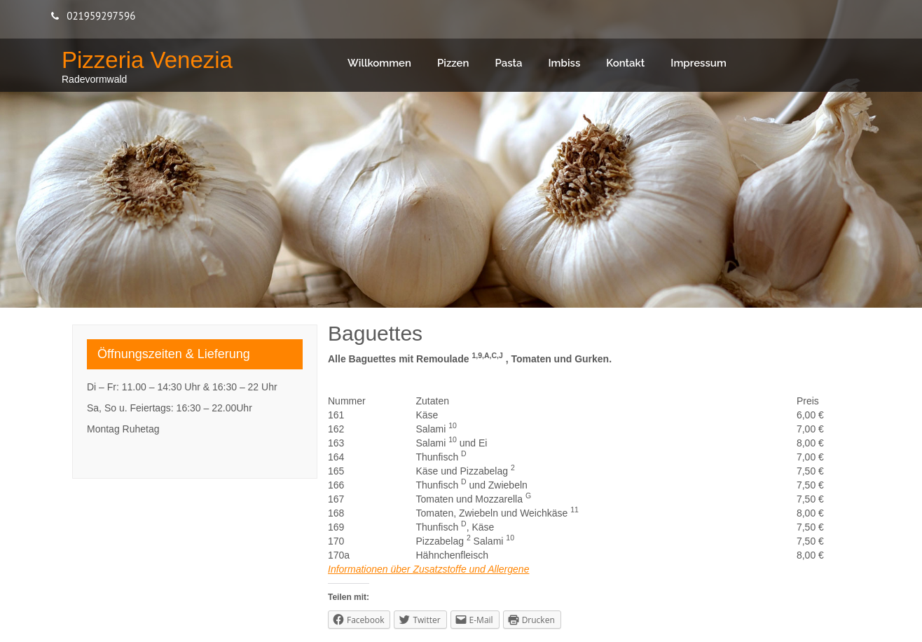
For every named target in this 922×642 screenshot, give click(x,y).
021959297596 (101, 15)
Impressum (698, 63)
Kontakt (625, 63)
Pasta (508, 63)
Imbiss (565, 63)
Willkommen (379, 63)
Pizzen (453, 63)
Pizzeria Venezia (147, 60)
